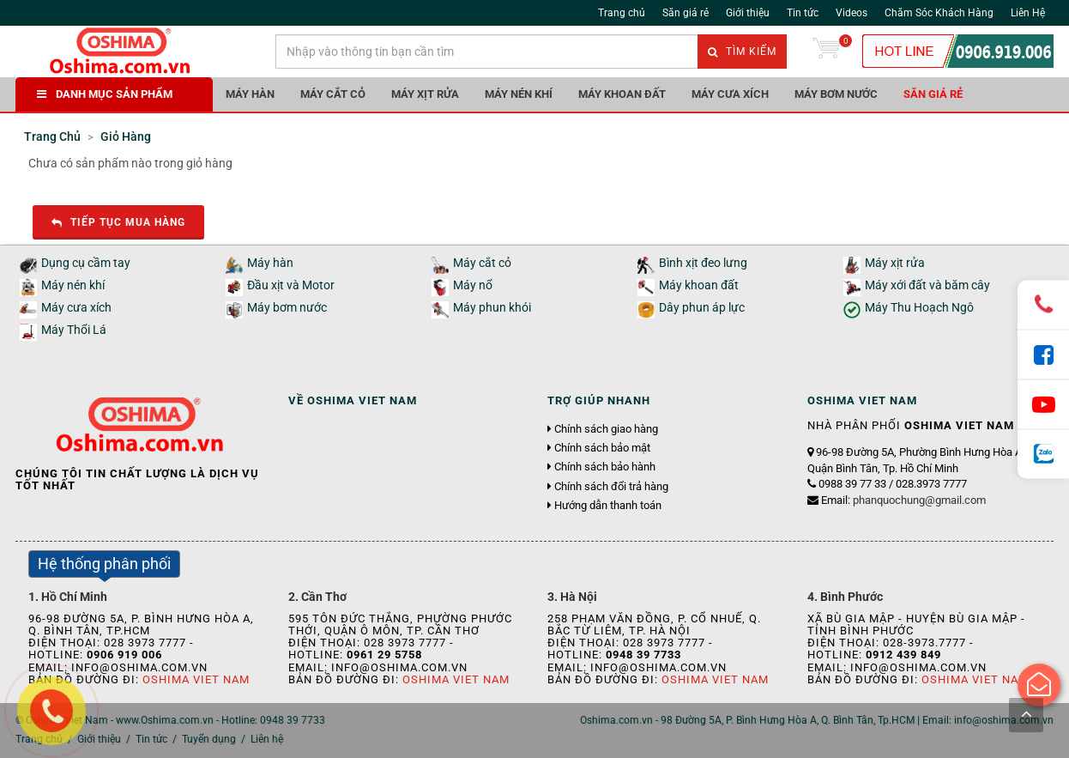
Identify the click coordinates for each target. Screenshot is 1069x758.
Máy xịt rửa (425, 94)
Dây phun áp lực (702, 307)
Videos (851, 13)
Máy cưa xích (730, 94)
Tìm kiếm (742, 51)
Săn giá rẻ (685, 13)
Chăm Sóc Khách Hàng (939, 13)
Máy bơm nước (836, 94)
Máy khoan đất (622, 94)
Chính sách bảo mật (602, 448)
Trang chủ (621, 13)
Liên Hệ (1028, 13)
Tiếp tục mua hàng (118, 222)
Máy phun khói (492, 307)
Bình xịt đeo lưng (703, 263)
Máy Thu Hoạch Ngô (919, 307)
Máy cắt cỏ (332, 94)
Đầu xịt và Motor (291, 285)
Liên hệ (267, 739)
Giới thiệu (748, 13)
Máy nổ (472, 285)
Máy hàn (250, 94)
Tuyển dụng (209, 739)
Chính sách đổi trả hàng (611, 487)
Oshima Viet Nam (196, 679)
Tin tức (802, 13)
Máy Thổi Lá (73, 330)
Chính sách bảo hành (604, 467)
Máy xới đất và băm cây (927, 285)
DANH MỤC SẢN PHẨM (104, 94)
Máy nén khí (519, 94)
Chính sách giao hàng (606, 429)
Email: (903, 500)
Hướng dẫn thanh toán (607, 506)
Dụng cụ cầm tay (85, 263)
